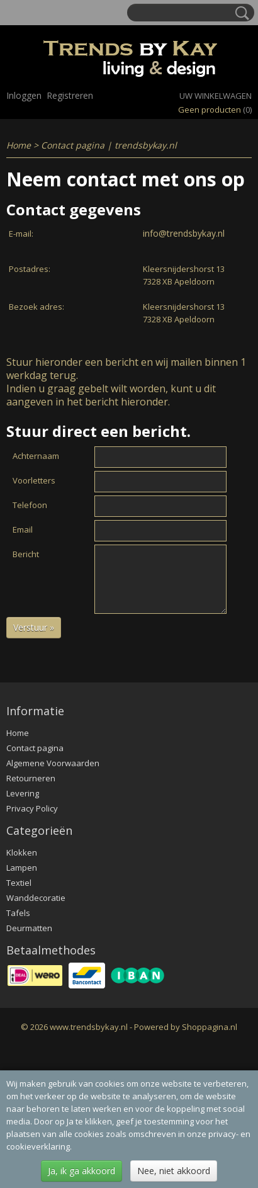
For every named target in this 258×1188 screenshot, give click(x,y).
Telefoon (30, 505)
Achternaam (36, 455)
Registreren (70, 95)
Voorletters (34, 480)
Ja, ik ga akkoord (81, 1171)
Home (18, 145)
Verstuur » (33, 627)
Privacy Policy (32, 808)
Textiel (18, 882)
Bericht (26, 554)
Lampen (21, 867)
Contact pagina (35, 748)
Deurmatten (29, 928)
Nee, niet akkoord (173, 1171)
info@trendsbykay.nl (184, 233)
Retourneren (30, 778)
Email (23, 529)
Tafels (18, 913)
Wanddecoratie (35, 897)
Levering (22, 793)
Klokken (21, 852)
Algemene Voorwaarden (52, 763)
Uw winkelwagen (215, 95)
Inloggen (24, 95)
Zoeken (239, 13)
